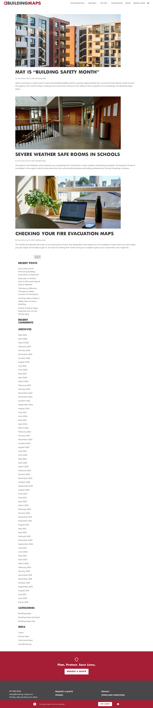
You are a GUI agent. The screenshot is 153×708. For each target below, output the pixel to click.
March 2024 (23, 428)
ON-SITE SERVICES (116, 3)
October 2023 (24, 443)
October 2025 (24, 358)
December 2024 (25, 393)
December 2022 (25, 478)
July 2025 (22, 366)
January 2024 (24, 436)
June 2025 (22, 370)
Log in (21, 632)
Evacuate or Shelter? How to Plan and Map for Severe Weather (29, 281)
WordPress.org (24, 644)
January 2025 (24, 389)
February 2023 (24, 470)
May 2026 (22, 335)
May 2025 (22, 374)
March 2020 (23, 563)
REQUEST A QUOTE (139, 3)
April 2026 (22, 339)
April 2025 (22, 378)
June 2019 (22, 598)
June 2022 (22, 494)
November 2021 (25, 521)
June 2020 (22, 552)
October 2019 (24, 583)
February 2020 (24, 567)
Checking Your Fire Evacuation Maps (64, 234)
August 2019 (23, 591)
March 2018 (23, 602)
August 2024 (23, 408)
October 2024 (24, 401)
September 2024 (25, 405)
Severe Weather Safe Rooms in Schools (67, 155)
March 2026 (23, 343)
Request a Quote (76, 671)
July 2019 (22, 594)
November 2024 (25, 397)
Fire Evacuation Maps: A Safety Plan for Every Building (28, 301)
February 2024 (24, 432)
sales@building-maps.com (21, 694)
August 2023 (23, 447)
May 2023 (22, 459)
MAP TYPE (103, 3)
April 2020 (22, 560)
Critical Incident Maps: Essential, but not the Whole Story (28, 311)
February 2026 (24, 347)
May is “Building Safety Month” (57, 72)
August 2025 (23, 362)
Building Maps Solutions (29, 617)
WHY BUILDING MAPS (77, 3)
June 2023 (22, 455)
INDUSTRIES (92, 3)
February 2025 (24, 385)
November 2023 (25, 439)
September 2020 (25, 544)
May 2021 (22, 529)
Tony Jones (21, 78)
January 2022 (24, 513)
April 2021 (22, 532)
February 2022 (24, 509)
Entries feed (23, 636)
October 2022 (24, 482)
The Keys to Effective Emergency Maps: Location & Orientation (28, 291)
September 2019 (25, 587)
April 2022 (22, 502)
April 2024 (22, 424)
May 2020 (22, 556)
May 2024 (22, 420)
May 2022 (22, 498)
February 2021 (24, 536)
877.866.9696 (15, 691)
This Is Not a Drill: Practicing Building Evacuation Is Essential (28, 272)
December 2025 (25, 354)
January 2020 (24, 571)
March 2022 (23, 505)
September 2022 (25, 486)
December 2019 (25, 575)
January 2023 (24, 474)
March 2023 (23, 467)
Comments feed (25, 640)
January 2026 (24, 350)
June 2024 (22, 416)
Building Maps (41, 78)
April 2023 (22, 463)
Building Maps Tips (26, 621)
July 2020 (22, 548)
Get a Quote (105, 704)
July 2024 (22, 412)
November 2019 (25, 579)
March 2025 (23, 381)
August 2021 (23, 525)
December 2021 (25, 517)
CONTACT (128, 3)
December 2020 (25, 540)
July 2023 (22, 451)
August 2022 (23, 490)
